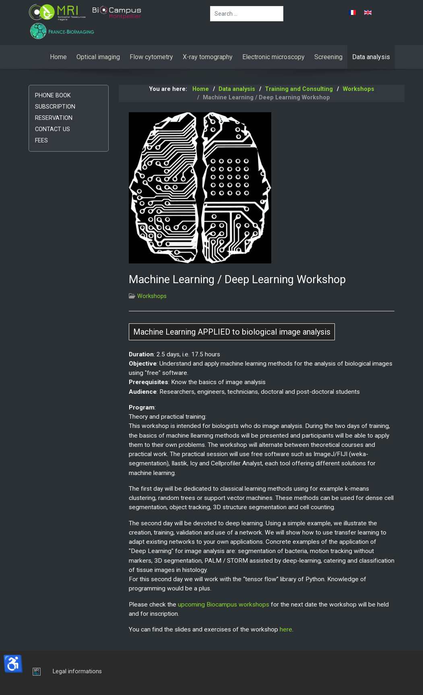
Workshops (152, 296)
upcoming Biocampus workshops (223, 604)
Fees (41, 140)
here (286, 629)
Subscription (55, 106)
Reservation (53, 118)
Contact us (52, 129)
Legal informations (77, 671)
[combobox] (246, 13)
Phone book (53, 95)
